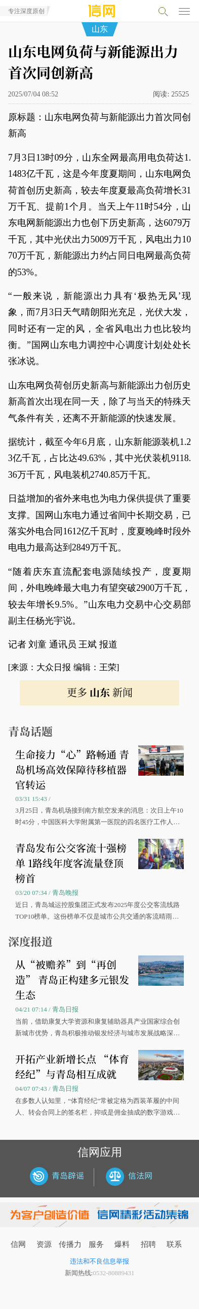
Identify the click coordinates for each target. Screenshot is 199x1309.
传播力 (70, 1244)
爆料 (122, 1244)
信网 (18, 1244)
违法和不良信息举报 (99, 1261)
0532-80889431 (113, 1273)
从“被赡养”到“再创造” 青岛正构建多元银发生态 (72, 979)
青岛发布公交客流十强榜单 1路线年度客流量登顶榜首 (71, 862)
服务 (96, 1244)
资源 (44, 1244)
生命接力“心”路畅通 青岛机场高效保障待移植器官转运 (72, 769)
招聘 (148, 1244)
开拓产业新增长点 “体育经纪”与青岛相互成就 (72, 1066)
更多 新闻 (100, 692)
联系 (174, 1244)
